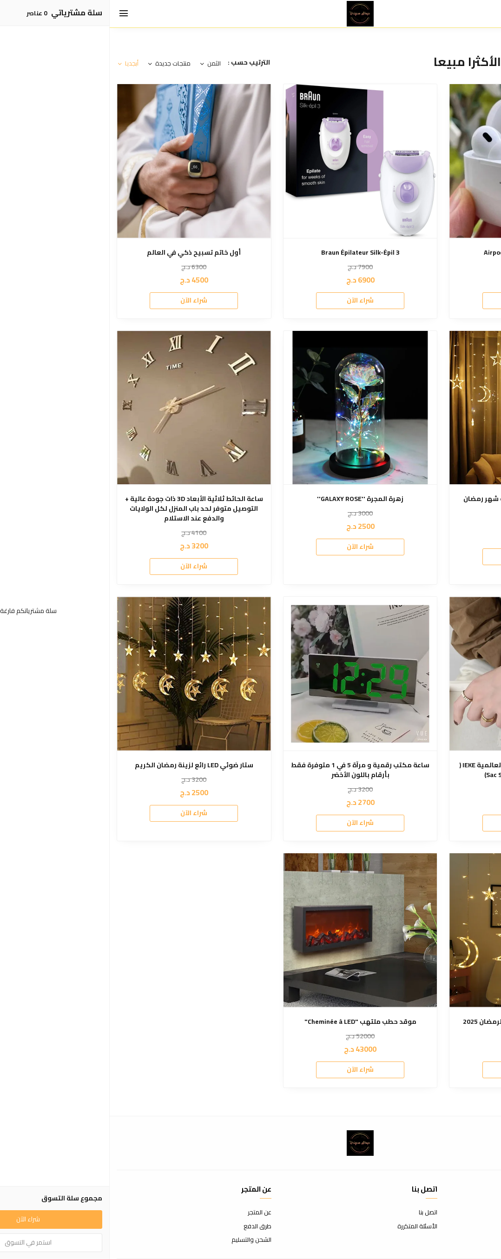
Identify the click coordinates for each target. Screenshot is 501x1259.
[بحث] (468, 14)
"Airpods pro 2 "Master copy (416, 252)
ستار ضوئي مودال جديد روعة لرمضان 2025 (416, 1022)
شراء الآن (416, 300)
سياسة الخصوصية (471, 1240)
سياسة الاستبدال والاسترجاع (458, 1226)
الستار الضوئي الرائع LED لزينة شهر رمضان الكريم (417, 504)
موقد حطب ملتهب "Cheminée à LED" (251, 1022)
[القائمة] (14, 14)
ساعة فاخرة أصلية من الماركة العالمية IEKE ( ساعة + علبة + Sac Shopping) (416, 770)
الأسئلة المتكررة (308, 1226)
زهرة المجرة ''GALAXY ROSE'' (250, 499)
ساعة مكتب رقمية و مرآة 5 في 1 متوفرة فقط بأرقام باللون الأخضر (250, 770)
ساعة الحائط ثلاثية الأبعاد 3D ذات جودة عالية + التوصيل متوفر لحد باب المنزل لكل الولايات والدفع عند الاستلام (84, 508)
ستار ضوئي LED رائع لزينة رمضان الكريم (84, 765)
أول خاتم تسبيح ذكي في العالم (84, 252)
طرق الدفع (148, 1226)
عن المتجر (150, 1212)
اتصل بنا (318, 1212)
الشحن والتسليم (142, 1240)
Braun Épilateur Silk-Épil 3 (250, 252)
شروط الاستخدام (473, 1212)
